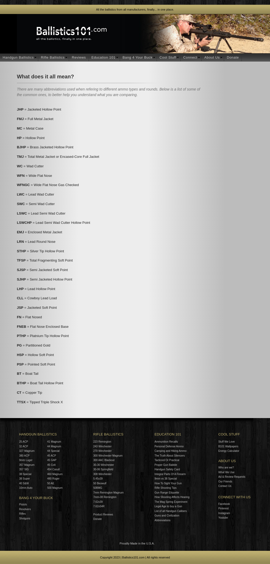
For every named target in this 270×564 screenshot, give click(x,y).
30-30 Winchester (103, 464)
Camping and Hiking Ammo (170, 450)
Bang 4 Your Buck (137, 57)
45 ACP (51, 455)
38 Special (25, 474)
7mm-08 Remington (105, 497)
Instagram (224, 513)
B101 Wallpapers (228, 446)
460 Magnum (54, 474)
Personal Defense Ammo (169, 446)
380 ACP (24, 455)
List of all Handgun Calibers (171, 511)
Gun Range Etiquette (167, 492)
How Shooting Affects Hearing (172, 497)
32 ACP (23, 446)
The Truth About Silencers (170, 455)
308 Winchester (102, 474)
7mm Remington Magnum (108, 492)
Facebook (224, 504)
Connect (190, 57)
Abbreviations (163, 520)
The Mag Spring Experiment (171, 501)
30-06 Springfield (103, 469)
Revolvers (25, 509)
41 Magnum (54, 441)
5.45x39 (98, 478)
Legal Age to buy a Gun (168, 506)
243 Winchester (102, 446)
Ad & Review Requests (231, 476)
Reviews (79, 57)
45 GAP (51, 460)
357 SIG (24, 469)
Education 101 (103, 57)
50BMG (97, 487)
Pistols (23, 504)
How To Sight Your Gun (168, 483)
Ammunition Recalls (166, 441)
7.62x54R (99, 506)
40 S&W (24, 483)
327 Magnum (26, 450)
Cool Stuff (168, 57)
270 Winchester (102, 450)
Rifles (22, 513)
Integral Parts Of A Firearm (170, 474)
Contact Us (224, 486)
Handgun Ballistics (18, 57)
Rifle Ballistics (53, 57)
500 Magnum (54, 487)
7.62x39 (98, 501)
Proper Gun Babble (166, 464)
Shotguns (24, 518)
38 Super (24, 478)
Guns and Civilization (167, 515)
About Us (212, 57)
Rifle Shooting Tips (165, 487)
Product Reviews (103, 514)
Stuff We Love (226, 441)
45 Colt (51, 464)
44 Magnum (54, 446)
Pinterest (223, 508)
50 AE (50, 483)
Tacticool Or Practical (167, 460)
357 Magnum (26, 464)
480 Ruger (53, 478)
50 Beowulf (99, 483)
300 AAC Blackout (104, 460)
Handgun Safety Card (167, 469)
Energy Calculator (228, 450)
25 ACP (23, 441)
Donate (233, 57)
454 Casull (53, 469)
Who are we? (226, 467)
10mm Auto (25, 487)
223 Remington (102, 441)
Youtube (223, 517)
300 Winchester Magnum (108, 455)
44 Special (53, 450)
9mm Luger (25, 460)
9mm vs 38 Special (166, 478)
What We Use (226, 472)
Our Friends (225, 481)
